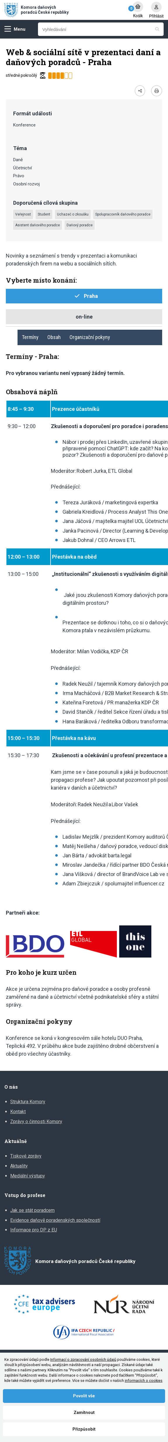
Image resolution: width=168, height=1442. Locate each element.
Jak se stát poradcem (32, 1210)
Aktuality (19, 1166)
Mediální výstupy (27, 1176)
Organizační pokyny (90, 337)
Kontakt (18, 1111)
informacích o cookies (143, 1380)
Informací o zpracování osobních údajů (83, 1359)
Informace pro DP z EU (33, 1230)
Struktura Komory (27, 1101)
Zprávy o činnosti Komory (36, 1121)
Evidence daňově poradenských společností (55, 1220)
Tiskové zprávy (25, 1156)
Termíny (30, 337)
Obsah (54, 337)
